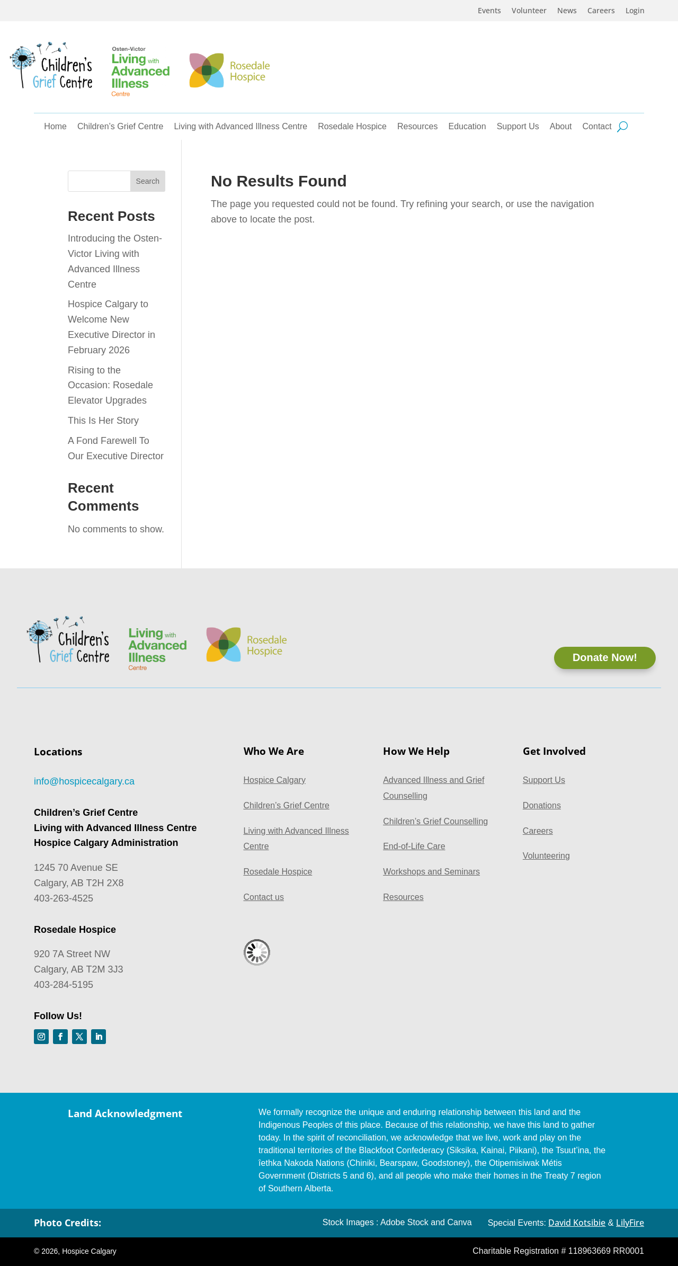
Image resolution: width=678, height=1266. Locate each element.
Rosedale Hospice (352, 127)
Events (489, 11)
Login (635, 11)
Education (467, 127)
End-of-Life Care (414, 846)
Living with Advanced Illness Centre (240, 127)
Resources (417, 127)
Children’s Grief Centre (120, 127)
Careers (601, 11)
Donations (542, 805)
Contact (597, 127)
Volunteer (529, 11)
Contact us (264, 897)
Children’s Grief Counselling (435, 821)
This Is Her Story (103, 420)
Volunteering (546, 855)
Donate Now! (605, 658)
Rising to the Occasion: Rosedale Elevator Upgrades (110, 385)
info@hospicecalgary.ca (84, 781)
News (567, 11)
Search (147, 181)
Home (55, 127)
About (561, 127)
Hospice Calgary (275, 779)
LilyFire (630, 1222)
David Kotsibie (576, 1222)
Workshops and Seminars (431, 871)
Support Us (518, 127)
